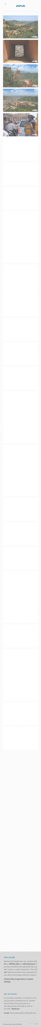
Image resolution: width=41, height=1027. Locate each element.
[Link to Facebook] (33, 1023)
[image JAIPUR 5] (21, 76)
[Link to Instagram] (30, 1023)
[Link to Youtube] (36, 1023)
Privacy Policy (9, 979)
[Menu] (5, 4)
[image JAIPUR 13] (21, 150)
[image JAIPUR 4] (21, 52)
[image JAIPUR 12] (21, 125)
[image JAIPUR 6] (21, 101)
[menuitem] (5, 4)
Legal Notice (20, 979)
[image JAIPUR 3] (21, 27)
